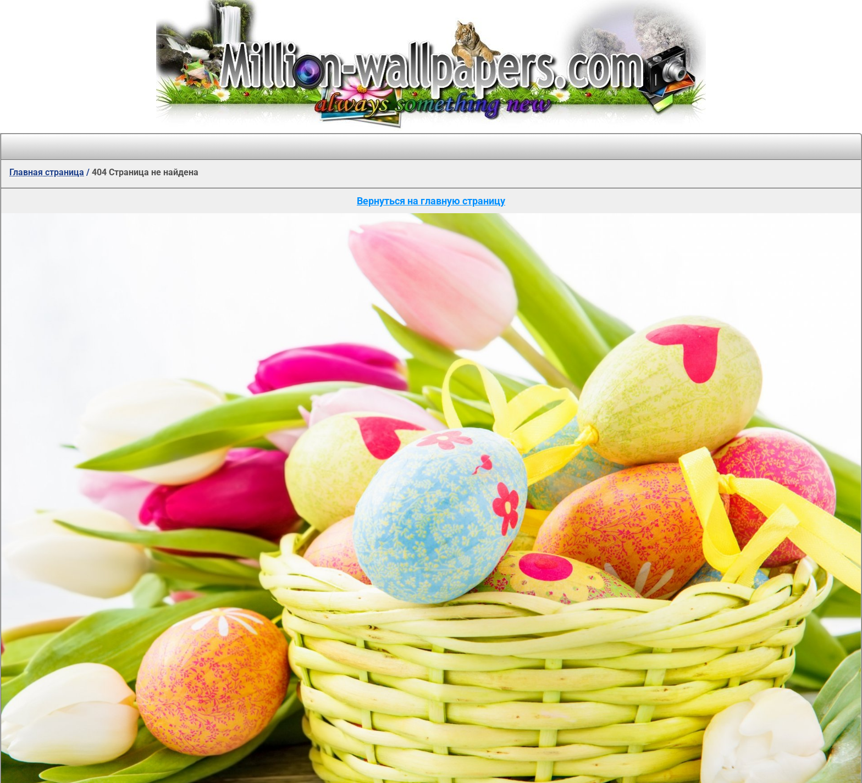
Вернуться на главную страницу (431, 201)
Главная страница (46, 172)
